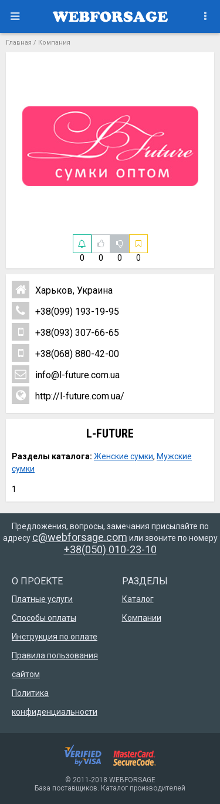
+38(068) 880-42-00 (65, 353)
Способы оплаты (44, 618)
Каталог (138, 599)
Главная (19, 42)
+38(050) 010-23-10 (110, 549)
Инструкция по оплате (54, 636)
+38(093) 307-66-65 (65, 332)
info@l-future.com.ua (66, 374)
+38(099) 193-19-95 (65, 310)
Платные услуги (42, 599)
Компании (141, 618)
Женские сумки (123, 456)
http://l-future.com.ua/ (68, 395)
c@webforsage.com (79, 537)
